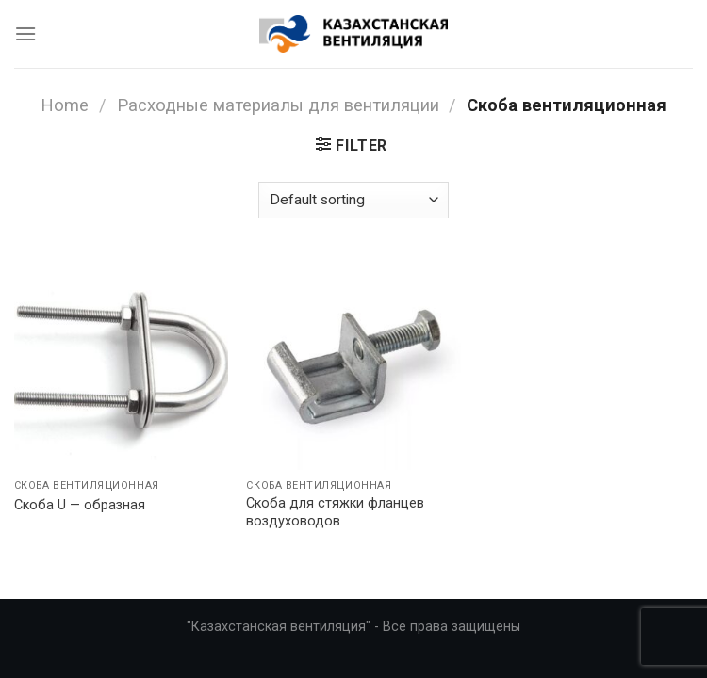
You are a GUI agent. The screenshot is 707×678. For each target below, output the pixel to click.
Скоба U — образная (79, 505)
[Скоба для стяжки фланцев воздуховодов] (353, 363)
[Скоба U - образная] (121, 363)
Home (65, 105)
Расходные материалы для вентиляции (278, 105)
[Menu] (25, 33)
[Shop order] (353, 200)
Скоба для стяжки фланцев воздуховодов (335, 512)
